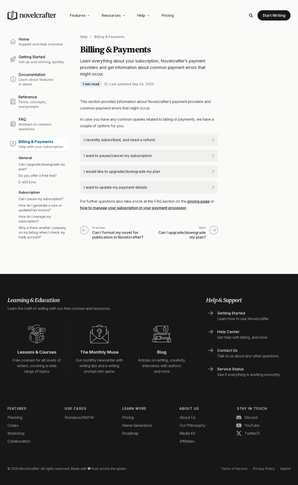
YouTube (248, 425)
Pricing (168, 15)
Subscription (29, 192)
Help (143, 15)
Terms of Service (234, 469)
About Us (187, 417)
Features (80, 15)
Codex (13, 425)
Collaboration (18, 441)
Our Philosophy (192, 425)
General (25, 158)
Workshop (16, 433)
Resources (113, 15)
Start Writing (274, 15)
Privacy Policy (264, 469)
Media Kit (187, 433)
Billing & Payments (109, 37)
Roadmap (130, 433)
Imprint (286, 469)
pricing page (198, 201)
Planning (14, 417)
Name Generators (137, 425)
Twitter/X (248, 433)
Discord (247, 417)
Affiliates (186, 441)
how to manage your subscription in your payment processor (133, 207)
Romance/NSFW (79, 417)
